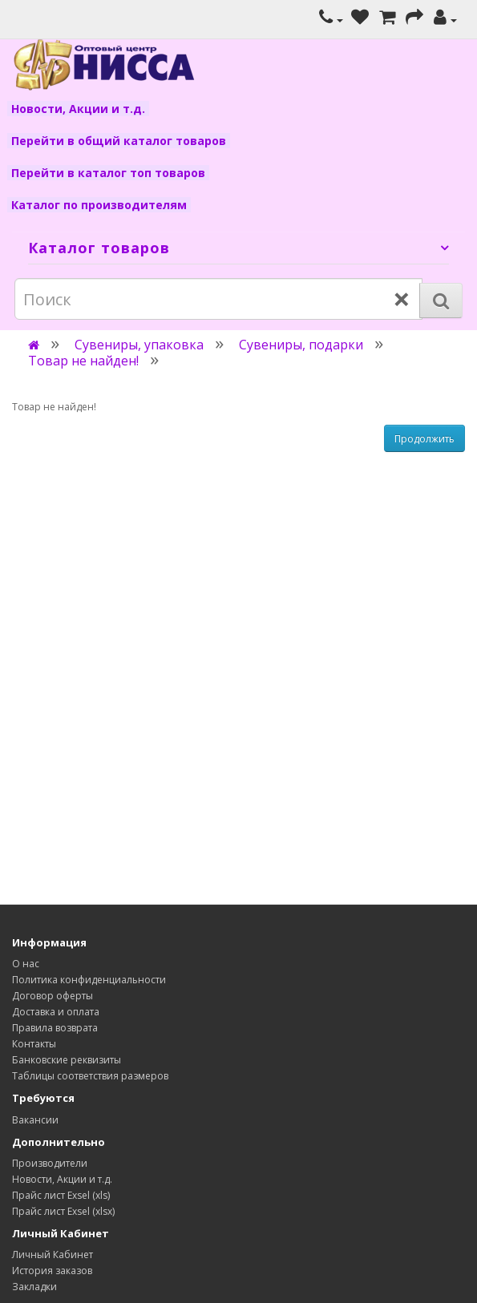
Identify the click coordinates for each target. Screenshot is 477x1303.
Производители (49, 1163)
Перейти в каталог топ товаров (108, 172)
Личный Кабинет (52, 1254)
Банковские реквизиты (66, 1060)
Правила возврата (55, 1028)
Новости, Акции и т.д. (78, 108)
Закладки (34, 1286)
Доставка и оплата (55, 1012)
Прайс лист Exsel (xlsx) (63, 1211)
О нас (25, 963)
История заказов (52, 1270)
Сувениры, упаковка (139, 344)
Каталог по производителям (99, 204)
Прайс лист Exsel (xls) (61, 1195)
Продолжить (424, 439)
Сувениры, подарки (301, 344)
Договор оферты (52, 995)
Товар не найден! (83, 360)
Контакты (34, 1044)
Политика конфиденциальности (89, 979)
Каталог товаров (99, 247)
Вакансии (35, 1120)
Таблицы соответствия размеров (90, 1076)
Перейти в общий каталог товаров (118, 140)
